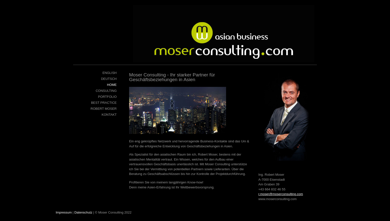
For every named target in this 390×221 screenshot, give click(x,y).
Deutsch (109, 79)
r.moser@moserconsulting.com (280, 194)
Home (112, 85)
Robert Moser (104, 108)
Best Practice (104, 103)
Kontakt (109, 114)
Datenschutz (83, 212)
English (109, 73)
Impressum (64, 212)
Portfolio (107, 97)
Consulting (106, 91)
